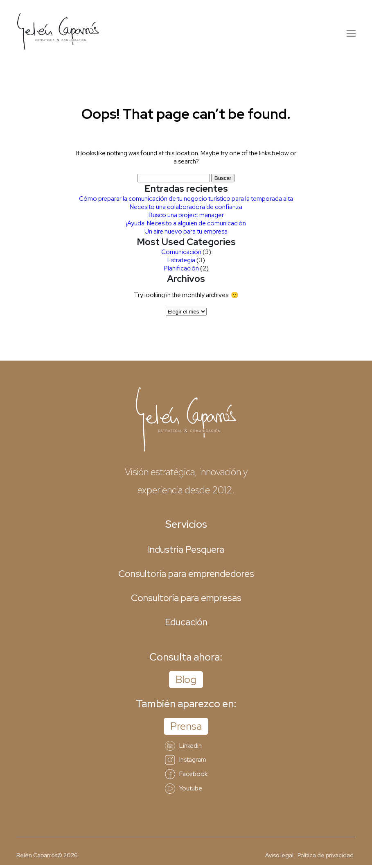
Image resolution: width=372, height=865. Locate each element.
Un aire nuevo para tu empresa (186, 231)
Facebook (186, 774)
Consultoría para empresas (186, 598)
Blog (186, 679)
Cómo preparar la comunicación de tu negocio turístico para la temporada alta (186, 199)
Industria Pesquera (186, 549)
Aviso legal (279, 855)
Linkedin (183, 746)
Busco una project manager (186, 215)
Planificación (181, 268)
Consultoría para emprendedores (186, 574)
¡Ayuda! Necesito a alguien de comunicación (186, 223)
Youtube (183, 788)
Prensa (186, 726)
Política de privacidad (326, 855)
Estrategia (181, 260)
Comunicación (181, 252)
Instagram (185, 760)
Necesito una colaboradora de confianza (186, 207)
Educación (186, 622)
